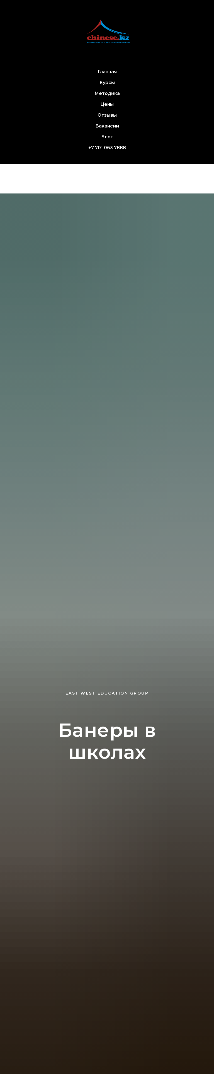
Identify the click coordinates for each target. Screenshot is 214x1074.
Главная (107, 71)
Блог (107, 136)
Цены (107, 104)
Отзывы (107, 115)
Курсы (107, 82)
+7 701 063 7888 (107, 147)
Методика (107, 93)
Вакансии (107, 126)
